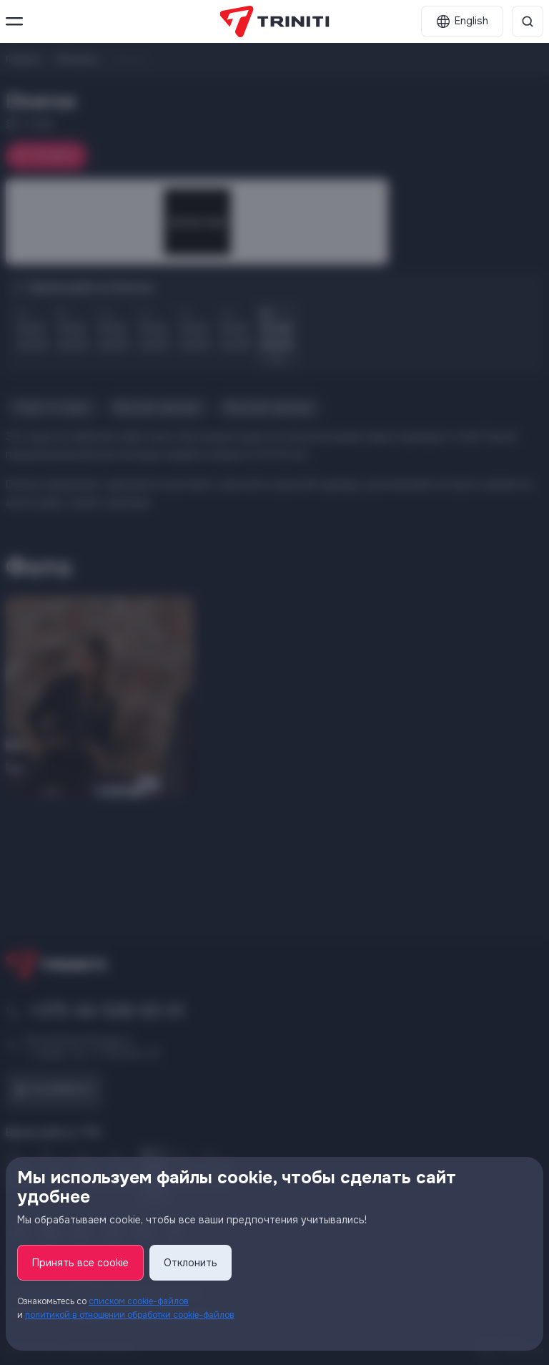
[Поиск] (527, 21)
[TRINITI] (275, 21)
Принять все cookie (80, 1262)
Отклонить (190, 1262)
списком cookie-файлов (139, 1301)
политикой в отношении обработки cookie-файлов (129, 1315)
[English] (462, 21)
